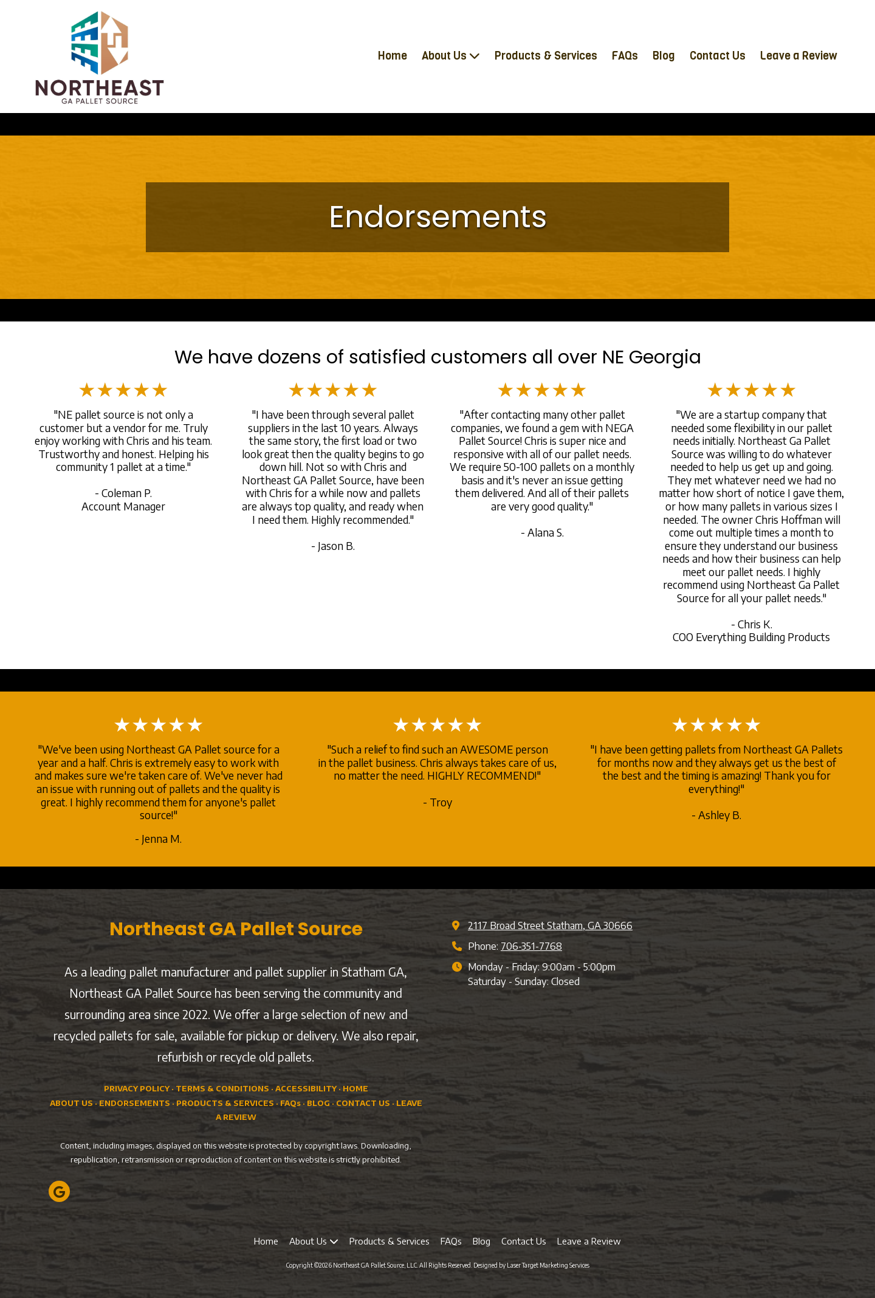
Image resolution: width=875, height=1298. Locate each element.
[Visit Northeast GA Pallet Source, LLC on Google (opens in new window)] (59, 1191)
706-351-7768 (531, 945)
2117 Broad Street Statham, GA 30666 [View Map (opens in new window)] (550, 925)
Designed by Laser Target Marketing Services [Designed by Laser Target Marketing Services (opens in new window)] (531, 1265)
